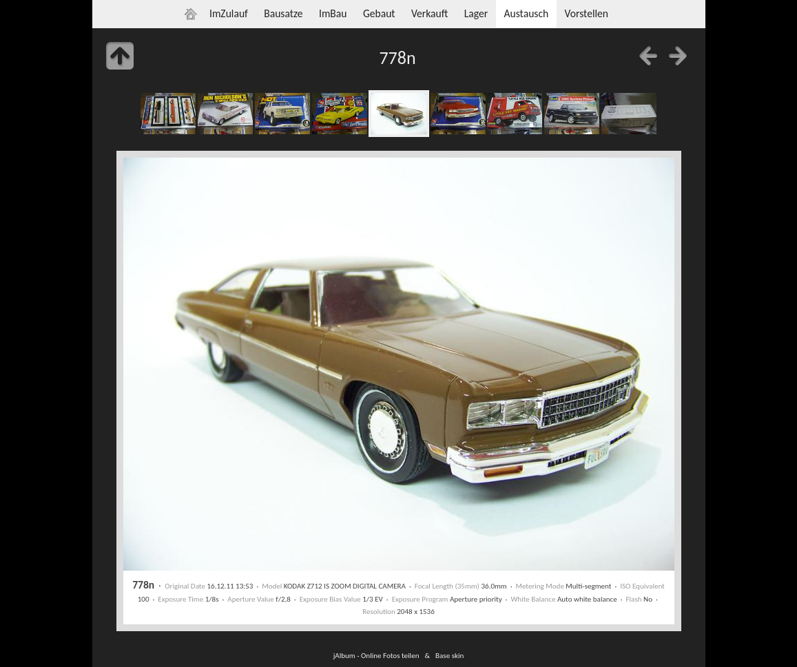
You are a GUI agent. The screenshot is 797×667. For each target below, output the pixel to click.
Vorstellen (586, 13)
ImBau (333, 13)
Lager (476, 13)
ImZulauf (228, 13)
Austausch (526, 13)
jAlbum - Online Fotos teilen (376, 655)
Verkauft (429, 13)
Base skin (449, 655)
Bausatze (283, 13)
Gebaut (379, 13)
